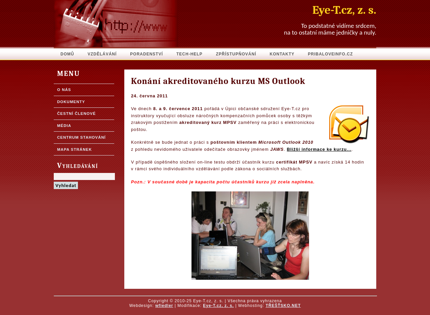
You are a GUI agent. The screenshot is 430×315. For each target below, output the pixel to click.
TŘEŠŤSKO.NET (283, 305)
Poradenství (146, 54)
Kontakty (282, 54)
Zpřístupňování (236, 54)
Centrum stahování (81, 137)
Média (64, 126)
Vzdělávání (102, 54)
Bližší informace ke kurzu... (319, 149)
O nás (64, 90)
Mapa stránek (74, 149)
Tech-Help (189, 54)
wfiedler (164, 305)
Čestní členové (76, 113)
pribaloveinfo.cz (330, 54)
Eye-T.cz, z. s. (218, 305)
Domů (67, 54)
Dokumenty (71, 102)
